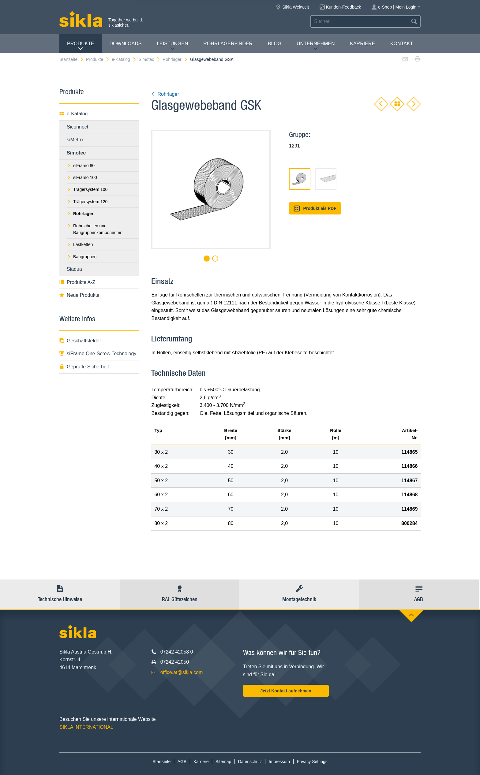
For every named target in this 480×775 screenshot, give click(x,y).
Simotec (150, 59)
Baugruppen (81, 256)
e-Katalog (124, 59)
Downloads (126, 43)
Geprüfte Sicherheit (84, 366)
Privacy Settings (312, 761)
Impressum (279, 761)
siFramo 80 (81, 165)
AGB (182, 761)
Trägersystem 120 (87, 201)
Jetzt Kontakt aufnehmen (285, 690)
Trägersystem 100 (87, 189)
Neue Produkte (79, 295)
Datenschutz (250, 761)
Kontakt (401, 43)
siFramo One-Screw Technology (97, 353)
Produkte (80, 46)
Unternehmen (316, 46)
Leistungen (172, 46)
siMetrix (75, 139)
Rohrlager (175, 59)
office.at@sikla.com (181, 672)
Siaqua (74, 269)
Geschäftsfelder (80, 340)
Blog (274, 43)
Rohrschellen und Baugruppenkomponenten (94, 229)
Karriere (362, 43)
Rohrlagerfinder (228, 43)
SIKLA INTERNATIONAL (86, 727)
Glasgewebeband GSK (212, 59)
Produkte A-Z (77, 282)
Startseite (71, 59)
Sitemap (223, 761)
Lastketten (80, 244)
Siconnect (77, 126)
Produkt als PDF (315, 208)
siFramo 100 (82, 177)
